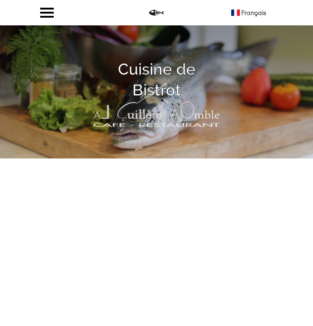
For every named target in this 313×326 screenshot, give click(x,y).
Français (248, 13)
